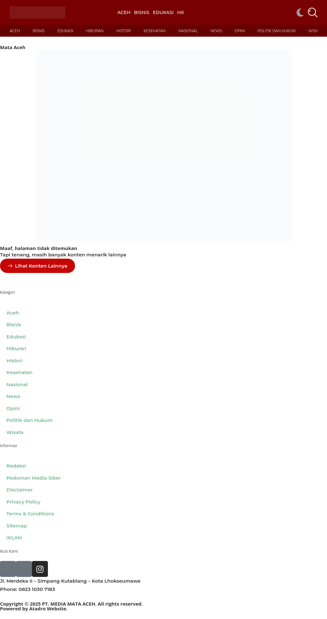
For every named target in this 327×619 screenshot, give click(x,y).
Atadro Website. (48, 608)
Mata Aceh (12, 47)
